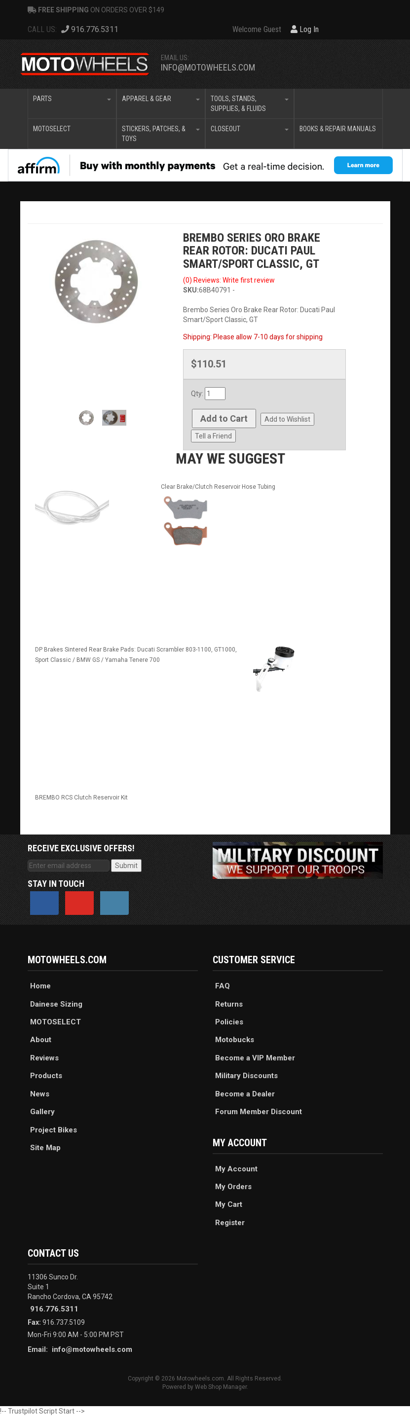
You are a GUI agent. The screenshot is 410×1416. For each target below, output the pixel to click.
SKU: (191, 290)
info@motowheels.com (208, 67)
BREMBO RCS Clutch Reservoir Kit (81, 797)
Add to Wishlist (287, 419)
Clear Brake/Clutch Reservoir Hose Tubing (218, 486)
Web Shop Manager (221, 1386)
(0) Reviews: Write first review (229, 280)
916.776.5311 (54, 1309)
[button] (72, 103)
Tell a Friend (213, 436)
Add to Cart (224, 418)
